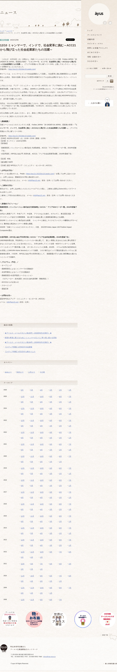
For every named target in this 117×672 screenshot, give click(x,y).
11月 (32, 397)
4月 (41, 390)
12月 (22, 397)
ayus (99, 14)
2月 (60, 390)
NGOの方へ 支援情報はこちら (99, 61)
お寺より (31, 372)
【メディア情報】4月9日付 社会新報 (18, 347)
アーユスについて (99, 35)
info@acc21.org (34, 180)
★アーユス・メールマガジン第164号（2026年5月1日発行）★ (28, 342)
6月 (22, 390)
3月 (51, 390)
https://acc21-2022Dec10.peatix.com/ (40, 174)
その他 (42, 372)
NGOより (20, 372)
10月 (42, 397)
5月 (31, 390)
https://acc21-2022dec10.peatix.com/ (22, 69)
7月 (70, 397)
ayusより (8, 372)
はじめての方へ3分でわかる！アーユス (99, 52)
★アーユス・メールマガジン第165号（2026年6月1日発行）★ (28, 333)
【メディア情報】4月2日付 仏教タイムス (20, 352)
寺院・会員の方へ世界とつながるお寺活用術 (99, 57)
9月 (51, 397)
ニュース (9, 31)
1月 (70, 390)
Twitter (110, 23)
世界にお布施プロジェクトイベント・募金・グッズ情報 (99, 48)
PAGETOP (104, 635)
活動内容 (99, 39)
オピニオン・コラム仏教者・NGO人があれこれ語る (99, 44)
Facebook (105, 23)
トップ (99, 30)
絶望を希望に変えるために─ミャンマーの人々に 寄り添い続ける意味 (31, 338)
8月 (60, 397)
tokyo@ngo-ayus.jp (49, 656)
